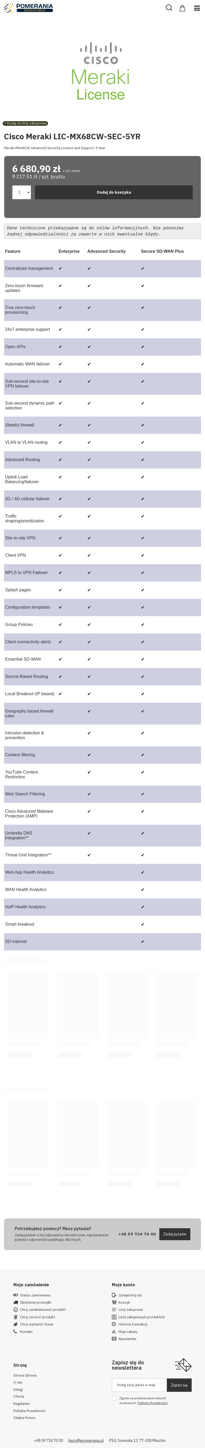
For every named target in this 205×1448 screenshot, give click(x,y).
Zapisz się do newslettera (128, 1364)
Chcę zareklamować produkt (43, 1309)
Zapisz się (179, 1384)
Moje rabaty (128, 1331)
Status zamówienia (35, 1294)
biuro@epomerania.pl (86, 1439)
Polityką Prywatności (152, 1402)
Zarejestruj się (130, 1294)
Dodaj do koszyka (114, 192)
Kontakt (26, 1331)
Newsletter (128, 1338)
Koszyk (124, 1301)
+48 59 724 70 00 (137, 1232)
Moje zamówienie (31, 1283)
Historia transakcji (133, 1323)
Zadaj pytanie (174, 1233)
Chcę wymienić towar (37, 1323)
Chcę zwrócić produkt (37, 1316)
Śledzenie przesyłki (35, 1301)
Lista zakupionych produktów (142, 1316)
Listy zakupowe (131, 1309)
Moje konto (123, 1283)
